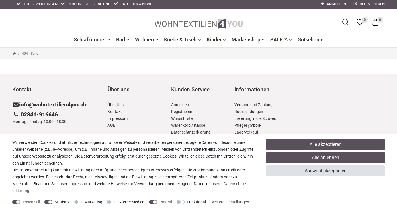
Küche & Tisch (182, 40)
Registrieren (369, 4)
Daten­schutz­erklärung (191, 132)
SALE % (281, 40)
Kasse (199, 125)
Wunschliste (182, 118)
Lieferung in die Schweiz (255, 118)
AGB (111, 125)
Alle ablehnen (325, 157)
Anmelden (180, 104)
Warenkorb (181, 125)
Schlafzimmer (92, 40)
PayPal (165, 202)
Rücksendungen (248, 111)
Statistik (62, 202)
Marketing (93, 202)
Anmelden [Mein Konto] (333, 4)
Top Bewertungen (37, 4)
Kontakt (114, 111)
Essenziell (31, 202)
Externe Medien (130, 202)
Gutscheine (311, 40)
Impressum (117, 118)
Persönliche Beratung (86, 4)
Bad (122, 40)
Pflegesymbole (247, 125)
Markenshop (248, 40)
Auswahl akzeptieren (326, 170)
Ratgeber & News (133, 4)
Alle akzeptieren (325, 144)
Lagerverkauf (246, 132)
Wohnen (146, 40)
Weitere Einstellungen (230, 202)
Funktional (196, 202)
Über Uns (115, 104)
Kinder (216, 40)
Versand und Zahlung (253, 104)
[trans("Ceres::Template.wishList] (360, 22)
